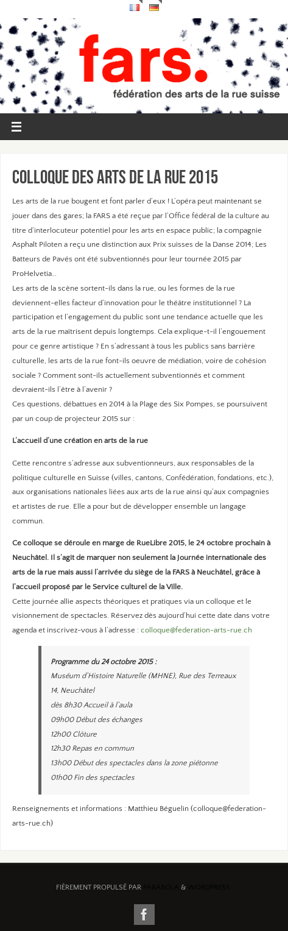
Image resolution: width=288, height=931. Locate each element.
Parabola (161, 887)
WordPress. (210, 887)
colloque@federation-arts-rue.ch (196, 630)
